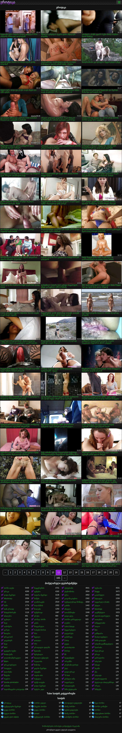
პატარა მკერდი (40, 595)
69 (65, 654)
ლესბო (67, 623)
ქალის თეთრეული (102, 616)
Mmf (5, 647)
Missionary (8, 599)
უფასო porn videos (11, 717)
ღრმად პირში (39, 619)
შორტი (67, 651)
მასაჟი (97, 665)
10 (53, 572)
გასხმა (67, 606)
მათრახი (98, 647)
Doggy (97, 592)
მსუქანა (7, 675)
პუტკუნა (37, 672)
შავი (5, 623)
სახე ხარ (98, 661)
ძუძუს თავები (39, 682)
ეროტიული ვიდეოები (73, 703)
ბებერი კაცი (39, 689)
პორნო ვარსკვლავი (72, 619)
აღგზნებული (100, 612)
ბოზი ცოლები (100, 640)
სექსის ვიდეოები (71, 710)
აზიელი (67, 609)
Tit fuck (67, 675)
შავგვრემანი (39, 588)
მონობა (37, 665)
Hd (5, 602)
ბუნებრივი (38, 612)
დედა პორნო (9, 710)
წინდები (98, 689)
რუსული (37, 679)
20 (110, 572)
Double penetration (11, 682)
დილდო (37, 640)
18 (99, 572)
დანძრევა (68, 637)
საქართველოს (101, 679)
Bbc (96, 630)
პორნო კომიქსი (101, 706)
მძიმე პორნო (69, 713)
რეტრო (7, 679)
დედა (66, 644)
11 (58, 572)
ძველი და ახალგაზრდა (104, 682)
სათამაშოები (69, 612)
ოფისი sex (38, 675)
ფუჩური (37, 592)
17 (93, 572)
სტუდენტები (69, 658)
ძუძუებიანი (68, 588)
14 (76, 572)
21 (116, 572)
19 (105, 572)
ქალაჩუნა (8, 672)
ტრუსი (36, 616)
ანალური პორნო (102, 717)
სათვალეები (69, 686)
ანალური (8, 616)
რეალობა (38, 661)
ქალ (66, 668)
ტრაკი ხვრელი (10, 665)
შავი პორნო (99, 703)
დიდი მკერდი (9, 595)
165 (58, 578)
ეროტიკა (7, 2)
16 (87, 572)
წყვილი (37, 637)
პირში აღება (9, 588)
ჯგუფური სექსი (10, 651)
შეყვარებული (70, 630)
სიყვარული (69, 682)
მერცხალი (38, 654)
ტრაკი (6, 592)
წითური (7, 633)
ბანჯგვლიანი (100, 623)
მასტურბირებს (10, 612)
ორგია (97, 686)
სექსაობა (98, 588)
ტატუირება (68, 633)
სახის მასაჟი (69, 626)
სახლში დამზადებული (104, 644)
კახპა (36, 623)
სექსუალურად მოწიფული (75, 602)
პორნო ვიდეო (40, 703)
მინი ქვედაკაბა (70, 689)
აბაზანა (7, 686)
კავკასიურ (8, 640)
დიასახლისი (69, 647)
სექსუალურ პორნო (42, 717)
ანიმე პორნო (69, 706)
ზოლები (37, 609)
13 (70, 572)
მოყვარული (39, 626)
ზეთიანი (37, 651)
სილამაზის (38, 606)
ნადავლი (98, 599)
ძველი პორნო (10, 713)
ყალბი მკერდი (40, 668)
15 (82, 572)
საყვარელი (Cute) (102, 602)
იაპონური (8, 626)
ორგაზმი (68, 661)
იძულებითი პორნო (102, 713)
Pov (35, 633)
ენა (96, 672)
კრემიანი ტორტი (71, 665)
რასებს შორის (40, 630)
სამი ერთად (9, 609)
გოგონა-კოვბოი (70, 599)
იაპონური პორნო (71, 717)
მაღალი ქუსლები (41, 658)
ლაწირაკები (39, 602)
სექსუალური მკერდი (12, 706)
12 (64, 572)
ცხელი (97, 606)
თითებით (98, 619)
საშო (6, 606)
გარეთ (7, 630)
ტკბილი (7, 619)
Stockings (98, 609)
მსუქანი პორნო (40, 706)
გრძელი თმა (69, 679)
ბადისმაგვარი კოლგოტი (14, 689)
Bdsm (6, 661)
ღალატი (98, 675)
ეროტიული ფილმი (42, 647)
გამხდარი (99, 633)
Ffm (35, 644)
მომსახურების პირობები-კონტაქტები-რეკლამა (61, 726)
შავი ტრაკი (99, 651)
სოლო (97, 626)
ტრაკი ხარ (8, 637)
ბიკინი (97, 668)
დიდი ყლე (68, 616)
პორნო (97, 710)
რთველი (7, 668)
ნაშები (36, 599)
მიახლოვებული (101, 637)
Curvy (66, 640)
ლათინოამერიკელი (12, 658)
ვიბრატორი (99, 658)
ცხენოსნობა (69, 592)
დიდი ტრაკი (69, 672)
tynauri (36, 713)
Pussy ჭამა (8, 654)
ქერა (66, 595)
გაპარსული (99, 595)
